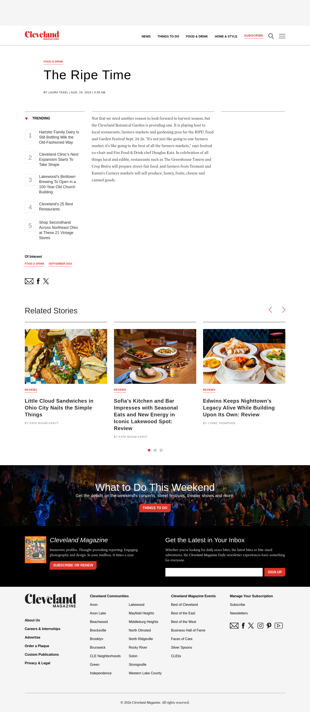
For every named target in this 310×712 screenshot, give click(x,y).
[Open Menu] (282, 36)
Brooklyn (96, 639)
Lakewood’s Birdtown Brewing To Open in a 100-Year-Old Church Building (57, 184)
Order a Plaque (37, 646)
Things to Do (168, 36)
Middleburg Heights (143, 622)
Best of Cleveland (184, 604)
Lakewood (136, 604)
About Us (32, 620)
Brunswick (98, 647)
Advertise (32, 637)
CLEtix (176, 656)
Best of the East (183, 613)
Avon (94, 604)
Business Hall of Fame (188, 630)
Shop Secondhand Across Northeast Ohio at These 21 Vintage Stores (58, 230)
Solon (133, 656)
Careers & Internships (42, 629)
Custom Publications (42, 654)
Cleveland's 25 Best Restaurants (56, 206)
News (146, 36)
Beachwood (99, 622)
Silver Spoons (181, 647)
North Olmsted (140, 630)
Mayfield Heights (141, 613)
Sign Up (275, 572)
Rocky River (138, 647)
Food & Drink (197, 36)
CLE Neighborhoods (105, 656)
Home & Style (226, 36)
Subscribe (253, 35)
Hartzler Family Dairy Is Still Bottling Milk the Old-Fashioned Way (59, 137)
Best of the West (183, 622)
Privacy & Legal (37, 663)
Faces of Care (181, 639)
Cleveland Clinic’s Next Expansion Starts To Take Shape (58, 159)
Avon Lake (98, 613)
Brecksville (98, 630)
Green (94, 664)
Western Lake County (145, 673)
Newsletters (239, 613)
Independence (101, 673)
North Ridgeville (141, 639)
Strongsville (138, 664)
